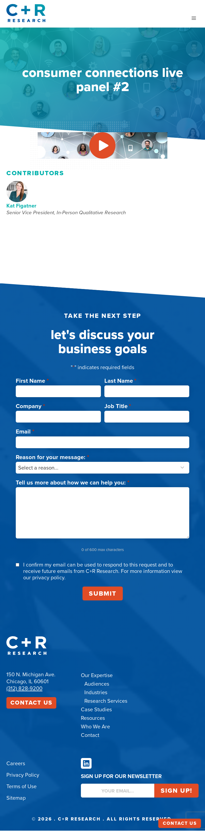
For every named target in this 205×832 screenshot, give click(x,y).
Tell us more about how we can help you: (72, 484)
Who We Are (95, 728)
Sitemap (16, 799)
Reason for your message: (52, 458)
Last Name (120, 382)
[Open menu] (194, 18)
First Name (32, 382)
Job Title (117, 407)
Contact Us (31, 704)
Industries (95, 694)
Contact (90, 736)
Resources (93, 719)
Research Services (105, 702)
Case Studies (96, 711)
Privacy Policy (22, 776)
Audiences (96, 685)
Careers (15, 765)
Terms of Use (21, 788)
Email (25, 433)
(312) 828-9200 (24, 690)
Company (30, 407)
